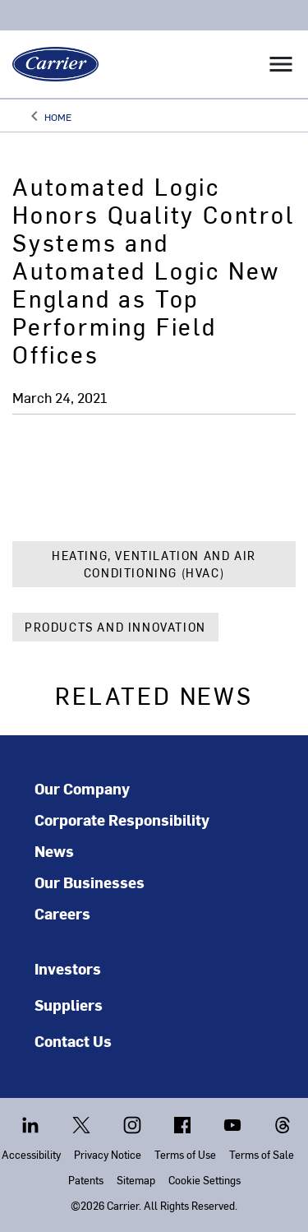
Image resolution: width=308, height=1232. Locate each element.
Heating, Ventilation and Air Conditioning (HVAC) (154, 564)
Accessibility (31, 1154)
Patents (85, 1180)
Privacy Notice (107, 1154)
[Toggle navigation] (281, 64)
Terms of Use (185, 1154)
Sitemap (136, 1180)
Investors (67, 968)
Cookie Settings (204, 1180)
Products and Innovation (115, 627)
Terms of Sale (261, 1154)
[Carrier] (49, 64)
